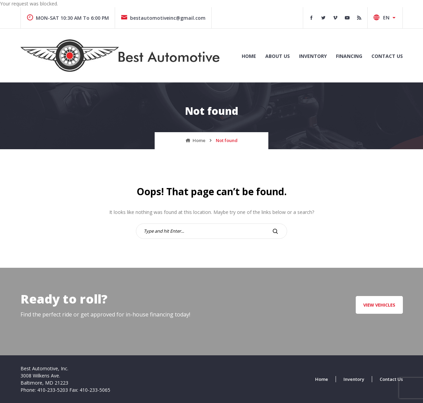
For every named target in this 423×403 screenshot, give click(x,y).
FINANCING (349, 56)
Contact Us (391, 379)
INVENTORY (313, 56)
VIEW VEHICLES (379, 305)
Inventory (353, 379)
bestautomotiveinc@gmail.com (163, 18)
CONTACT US (387, 56)
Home (249, 56)
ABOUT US (277, 56)
